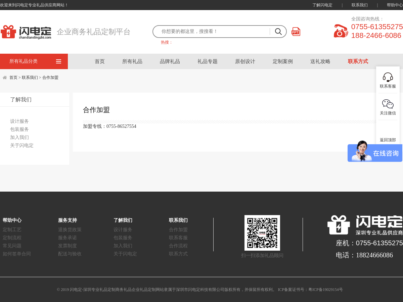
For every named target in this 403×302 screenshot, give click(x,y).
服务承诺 (67, 237)
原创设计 (245, 61)
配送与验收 (70, 253)
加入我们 (19, 137)
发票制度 (67, 245)
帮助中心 (395, 5)
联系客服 (178, 237)
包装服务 (19, 129)
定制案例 (283, 61)
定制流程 (12, 237)
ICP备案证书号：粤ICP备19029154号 (310, 289)
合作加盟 (50, 77)
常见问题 (12, 245)
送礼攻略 (320, 61)
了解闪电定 (322, 5)
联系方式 (358, 61)
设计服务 (19, 121)
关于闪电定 (22, 145)
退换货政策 (70, 229)
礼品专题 (207, 61)
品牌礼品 (170, 61)
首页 (100, 61)
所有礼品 (132, 61)
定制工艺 (12, 229)
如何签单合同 (17, 253)
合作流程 (178, 245)
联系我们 (360, 5)
